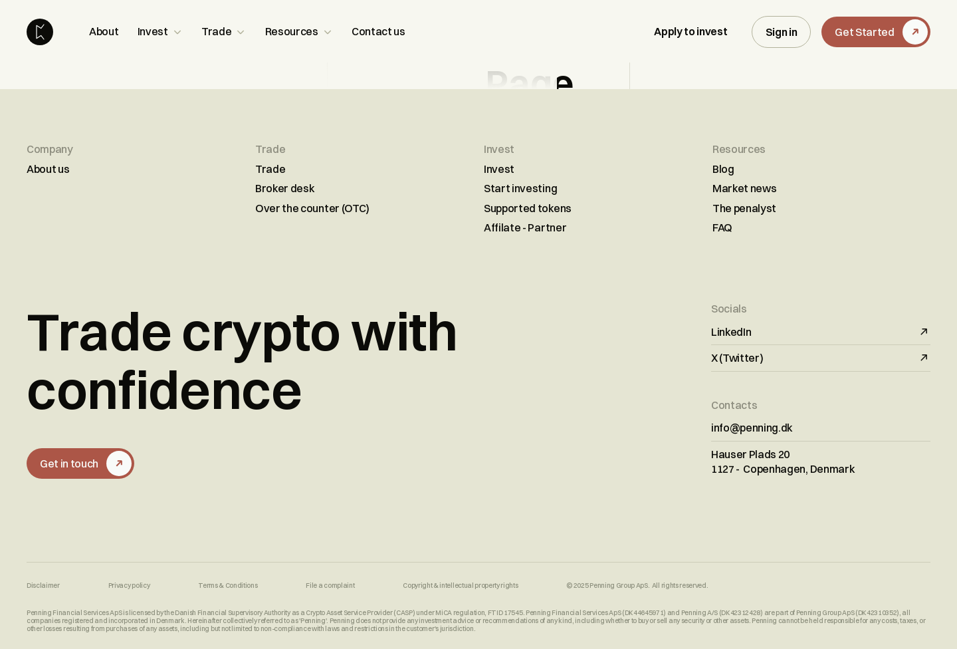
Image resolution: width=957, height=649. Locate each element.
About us (48, 169)
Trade (270, 169)
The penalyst (744, 208)
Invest (499, 169)
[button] (160, 32)
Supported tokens (528, 208)
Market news (744, 188)
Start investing (520, 188)
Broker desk (284, 188)
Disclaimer (43, 586)
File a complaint (330, 586)
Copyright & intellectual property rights (460, 586)
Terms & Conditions (227, 586)
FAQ (722, 227)
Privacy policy (129, 586)
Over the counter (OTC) (312, 208)
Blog (723, 169)
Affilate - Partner (525, 227)
